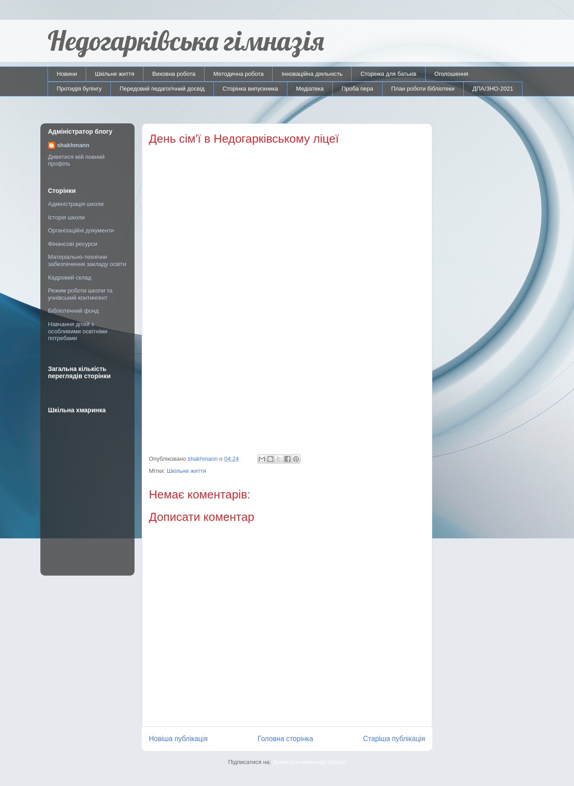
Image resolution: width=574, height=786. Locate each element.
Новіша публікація (178, 738)
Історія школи (66, 217)
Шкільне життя (115, 73)
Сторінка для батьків (389, 73)
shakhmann (73, 145)
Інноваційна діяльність (312, 73)
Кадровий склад (69, 277)
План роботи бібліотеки (422, 88)
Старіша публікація (394, 738)
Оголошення (452, 73)
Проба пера (358, 88)
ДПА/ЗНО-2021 (492, 88)
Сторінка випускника (250, 88)
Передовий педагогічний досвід (162, 88)
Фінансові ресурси (72, 243)
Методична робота (238, 73)
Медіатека (310, 88)
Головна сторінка (285, 738)
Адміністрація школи (76, 204)
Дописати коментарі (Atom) (309, 762)
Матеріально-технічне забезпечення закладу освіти (87, 260)
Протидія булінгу (79, 88)
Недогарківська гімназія (186, 40)
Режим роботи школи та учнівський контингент (80, 294)
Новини (67, 73)
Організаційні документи (81, 230)
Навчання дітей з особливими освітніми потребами (78, 331)
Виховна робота (174, 73)
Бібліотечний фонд (73, 310)
